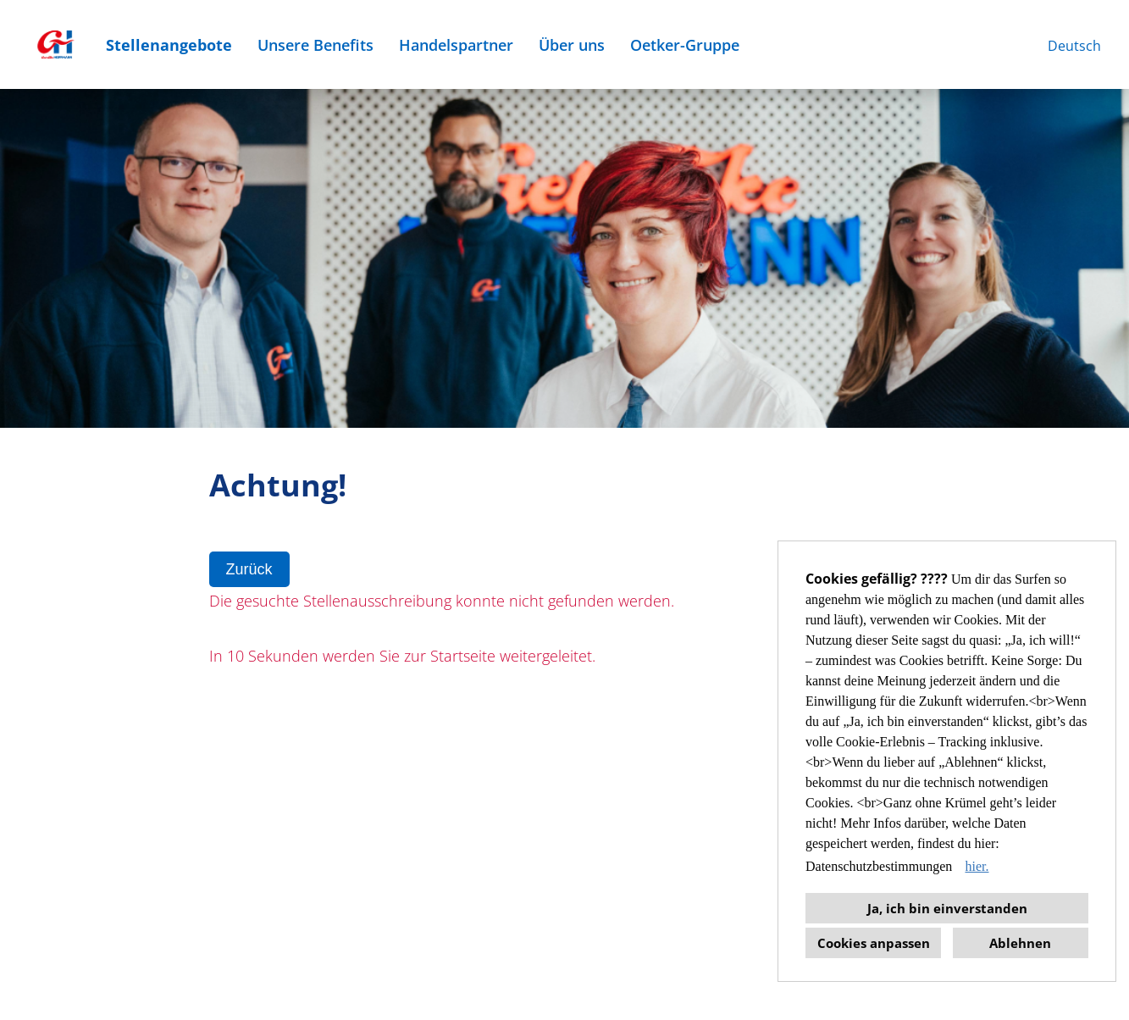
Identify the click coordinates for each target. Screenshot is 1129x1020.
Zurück (249, 569)
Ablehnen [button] (1020, 942)
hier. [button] (976, 866)
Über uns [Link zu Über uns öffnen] (572, 45)
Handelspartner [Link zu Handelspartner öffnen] (456, 45)
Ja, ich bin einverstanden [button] (947, 908)
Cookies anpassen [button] (873, 942)
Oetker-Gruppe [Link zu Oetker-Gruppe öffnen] (684, 45)
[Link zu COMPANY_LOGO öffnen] (55, 44)
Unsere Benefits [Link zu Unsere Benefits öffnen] (315, 45)
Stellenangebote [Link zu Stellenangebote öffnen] (169, 45)
